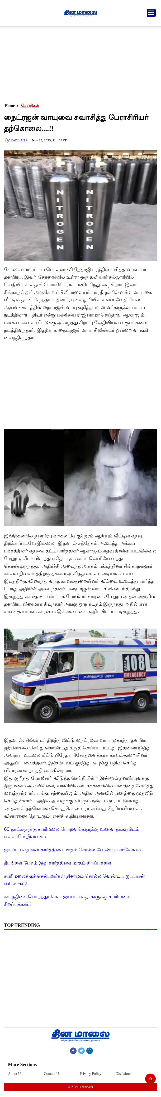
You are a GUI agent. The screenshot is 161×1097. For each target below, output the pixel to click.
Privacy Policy (90, 1074)
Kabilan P (19, 140)
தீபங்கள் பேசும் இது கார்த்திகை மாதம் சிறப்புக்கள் (57, 862)
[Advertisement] (80, 63)
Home (9, 105)
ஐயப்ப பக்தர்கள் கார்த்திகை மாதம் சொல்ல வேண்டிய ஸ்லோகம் (72, 849)
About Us (15, 1074)
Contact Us (52, 1074)
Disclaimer (124, 1074)
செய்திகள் (30, 105)
